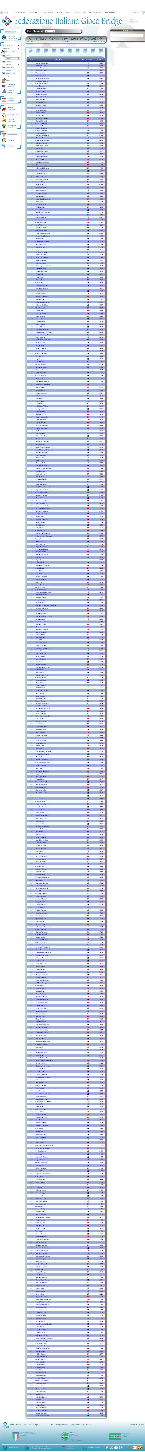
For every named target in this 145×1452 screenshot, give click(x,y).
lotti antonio (39, 1142)
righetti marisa (40, 268)
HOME (4, 12)
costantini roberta (41, 179)
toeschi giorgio (40, 91)
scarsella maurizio (41, 622)
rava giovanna (40, 1391)
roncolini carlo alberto (43, 751)
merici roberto (40, 525)
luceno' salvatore (41, 651)
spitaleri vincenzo (41, 296)
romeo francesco (41, 735)
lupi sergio (39, 359)
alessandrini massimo (42, 1256)
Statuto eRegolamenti (11, 108)
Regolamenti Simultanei (11, 85)
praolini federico (41, 1277)
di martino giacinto (42, 877)
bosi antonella (40, 361)
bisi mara (38, 574)
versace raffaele (40, 837)
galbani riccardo (41, 1267)
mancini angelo (40, 190)
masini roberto (40, 260)
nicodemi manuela (41, 940)
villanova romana (41, 958)
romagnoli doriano (41, 409)
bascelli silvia (40, 571)
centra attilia (39, 1112)
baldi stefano (39, 821)
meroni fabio (39, 1038)
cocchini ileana (40, 677)
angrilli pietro (40, 274)
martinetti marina (41, 997)
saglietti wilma (40, 1096)
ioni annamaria (40, 653)
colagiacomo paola (41, 955)
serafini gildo (40, 619)
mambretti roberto (41, 883)
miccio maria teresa (42, 1280)
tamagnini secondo (41, 519)
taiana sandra (40, 539)
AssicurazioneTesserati (12, 126)
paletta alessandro (41, 1011)
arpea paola (39, 1106)
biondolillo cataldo (41, 285)
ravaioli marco (40, 905)
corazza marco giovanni (43, 332)
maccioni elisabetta (41, 145)
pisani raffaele (40, 994)
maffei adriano (40, 1134)
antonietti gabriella (41, 1239)
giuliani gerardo (41, 110)
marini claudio (40, 99)
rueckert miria (40, 871)
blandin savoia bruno (42, 667)
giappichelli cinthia (42, 1248)
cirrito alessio (40, 210)
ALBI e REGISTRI (47, 12)
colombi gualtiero (41, 305)
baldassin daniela (41, 217)
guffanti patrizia (40, 375)
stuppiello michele (41, 840)
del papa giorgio (41, 983)
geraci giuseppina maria (43, 1302)
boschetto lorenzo (41, 425)
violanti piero (39, 779)
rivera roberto (40, 68)
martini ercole (40, 324)
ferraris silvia (40, 966)
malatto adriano (40, 1318)
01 (30, 51)
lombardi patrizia (41, 899)
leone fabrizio (40, 602)
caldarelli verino (41, 143)
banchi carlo (39, 387)
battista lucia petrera (42, 396)
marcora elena (40, 687)
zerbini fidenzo (40, 799)
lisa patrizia (39, 724)
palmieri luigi (40, 1209)
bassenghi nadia (40, 1315)
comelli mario (40, 471)
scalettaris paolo (40, 474)
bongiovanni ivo (40, 1375)
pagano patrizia (40, 977)
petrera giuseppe (41, 1413)
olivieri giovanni (41, 1008)
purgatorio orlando (41, 511)
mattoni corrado (40, 624)
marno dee (39, 748)
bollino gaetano (40, 1354)
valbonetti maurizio (41, 441)
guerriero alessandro (42, 288)
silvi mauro (39, 880)
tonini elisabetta (41, 1122)
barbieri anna (40, 411)
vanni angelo (39, 73)
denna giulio (39, 476)
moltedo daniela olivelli (43, 616)
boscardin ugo (40, 544)
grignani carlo (40, 738)
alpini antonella (40, 1114)
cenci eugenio (40, 316)
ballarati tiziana (40, 645)
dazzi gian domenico (42, 199)
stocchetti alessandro (42, 447)
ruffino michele (40, 422)
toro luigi (38, 1231)
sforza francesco (41, 1245)
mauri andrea (39, 683)
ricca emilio (39, 126)
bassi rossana (40, 1091)
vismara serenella (41, 726)
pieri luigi (38, 768)
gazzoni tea (39, 557)
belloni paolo (39, 310)
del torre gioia (40, 776)
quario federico (40, 918)
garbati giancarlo (41, 428)
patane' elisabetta (41, 1410)
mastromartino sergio (42, 1066)
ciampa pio (39, 1104)
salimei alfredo (40, 364)
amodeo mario (40, 154)
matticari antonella (41, 1282)
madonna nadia (40, 790)
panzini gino (39, 745)
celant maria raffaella (42, 533)
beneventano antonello (43, 952)
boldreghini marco (41, 151)
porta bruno (39, 1275)
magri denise (39, 627)
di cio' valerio (40, 1378)
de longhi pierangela (42, 947)
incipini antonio (40, 204)
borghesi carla (40, 834)
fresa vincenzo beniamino (44, 450)
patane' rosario (40, 1185)
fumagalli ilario (40, 244)
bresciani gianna (41, 824)
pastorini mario (40, 313)
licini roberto (40, 907)
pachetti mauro (40, 991)
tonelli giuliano (40, 76)
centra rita (39, 670)
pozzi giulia (39, 457)
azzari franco (40, 321)
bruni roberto (40, 291)
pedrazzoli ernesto (41, 1157)
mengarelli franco (41, 1297)
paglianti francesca (41, 547)
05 (62, 51)
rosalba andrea (40, 372)
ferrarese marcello (41, 608)
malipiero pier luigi (42, 135)
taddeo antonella (41, 94)
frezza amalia (40, 637)
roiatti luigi (39, 1327)
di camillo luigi (41, 452)
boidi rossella (40, 961)
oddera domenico (41, 1162)
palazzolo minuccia (41, 1002)
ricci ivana (39, 403)
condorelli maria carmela (44, 1145)
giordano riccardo (41, 492)
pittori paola (39, 541)
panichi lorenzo (40, 765)
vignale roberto (40, 88)
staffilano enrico (41, 1408)
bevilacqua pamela (41, 549)
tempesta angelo (41, 1052)
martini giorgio (40, 176)
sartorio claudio (40, 182)
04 (54, 51)
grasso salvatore (41, 187)
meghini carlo (40, 1321)
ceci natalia (39, 1128)
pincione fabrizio (41, 414)
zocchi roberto (40, 1069)
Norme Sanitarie (12, 134)
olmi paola (39, 1206)
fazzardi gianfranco (42, 1024)
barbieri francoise (41, 484)
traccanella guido (41, 782)
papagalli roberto (41, 252)
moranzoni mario (41, 579)
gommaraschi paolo (42, 302)
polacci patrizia (40, 348)
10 (101, 51)
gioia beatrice (40, 1220)
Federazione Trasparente (71, 1447)
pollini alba (39, 831)
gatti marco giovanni (42, 487)
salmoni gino (39, 444)
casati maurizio (40, 972)
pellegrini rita (40, 656)
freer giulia (39, 1131)
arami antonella (40, 419)
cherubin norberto (41, 83)
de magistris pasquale (42, 508)
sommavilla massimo (42, 708)
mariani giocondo (41, 121)
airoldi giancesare (41, 1329)
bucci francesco (40, 1137)
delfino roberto (40, 910)
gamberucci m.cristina (43, 1101)
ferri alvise (39, 225)
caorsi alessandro (41, 640)
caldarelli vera (40, 247)
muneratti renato (41, 784)
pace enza (38, 945)
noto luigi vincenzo (42, 916)
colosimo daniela (41, 1397)
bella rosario (39, 398)
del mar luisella (41, 1236)
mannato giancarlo (41, 975)
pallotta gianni (40, 1063)
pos (31, 59)
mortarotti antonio (41, 65)
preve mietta (39, 1261)
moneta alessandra (41, 63)
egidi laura (39, 1047)
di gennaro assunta (42, 754)
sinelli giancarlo (41, 664)
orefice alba (39, 401)
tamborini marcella (41, 257)
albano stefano (40, 845)
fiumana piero (40, 1016)
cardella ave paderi (41, 1044)
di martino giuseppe (42, 826)
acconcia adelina (41, 173)
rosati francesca (41, 393)
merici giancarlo (41, 793)
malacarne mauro (41, 165)
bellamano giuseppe (42, 565)
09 (93, 51)
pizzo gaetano (40, 696)
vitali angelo (39, 220)
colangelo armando (42, 162)
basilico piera (39, 562)
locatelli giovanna (41, 829)
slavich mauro (40, 522)
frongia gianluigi (41, 1253)
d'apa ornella (39, 1362)
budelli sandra (40, 1005)
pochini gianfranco (41, 1125)
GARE (68, 12)
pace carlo (39, 319)
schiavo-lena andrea (42, 1077)
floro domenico (40, 308)
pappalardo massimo (42, 1415)
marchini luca (40, 1225)
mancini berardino (41, 97)
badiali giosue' (40, 1351)
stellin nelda (39, 950)
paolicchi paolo (40, 740)
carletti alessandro (41, 417)
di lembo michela (41, 1030)
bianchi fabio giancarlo (43, 468)
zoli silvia (38, 582)
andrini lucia (40, 1332)
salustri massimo (41, 576)
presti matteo (39, 482)
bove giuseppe (40, 854)
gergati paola (39, 1269)
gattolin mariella (41, 1356)
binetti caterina (40, 842)
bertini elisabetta (41, 964)
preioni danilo (40, 810)
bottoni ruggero (40, 711)
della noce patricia (41, 815)
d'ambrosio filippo (41, 629)
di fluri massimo (41, 193)
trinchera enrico (40, 1082)
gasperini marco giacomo (44, 1338)
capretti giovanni (41, 934)
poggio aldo (39, 774)
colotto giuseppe (41, 130)
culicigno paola (40, 801)
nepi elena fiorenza (42, 1304)
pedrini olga (39, 345)
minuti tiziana (40, 498)
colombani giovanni (42, 168)
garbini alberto (40, 929)
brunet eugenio (40, 743)
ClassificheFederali (11, 91)
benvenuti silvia (40, 886)
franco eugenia (40, 659)
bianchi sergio (40, 1285)
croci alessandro (41, 123)
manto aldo (39, 148)
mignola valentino (41, 932)
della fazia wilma (41, 406)
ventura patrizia (40, 1035)
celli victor (39, 282)
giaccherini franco (41, 230)
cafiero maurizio (41, 128)
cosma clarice (40, 874)
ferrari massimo (40, 327)
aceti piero (39, 851)
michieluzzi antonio (42, 554)
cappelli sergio (40, 1085)
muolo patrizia (40, 433)
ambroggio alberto (41, 1032)
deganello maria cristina (43, 490)
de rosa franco (40, 1151)
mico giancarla (40, 1242)
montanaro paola (41, 1389)
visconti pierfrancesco (42, 233)
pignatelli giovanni (41, 888)
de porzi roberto (41, 924)
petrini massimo (40, 1372)
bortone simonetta (41, 999)
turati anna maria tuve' (43, 716)
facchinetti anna (41, 102)
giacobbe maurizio (41, 1335)
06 (70, 51)
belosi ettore (39, 812)
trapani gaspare (40, 701)
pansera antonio (40, 721)
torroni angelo (40, 1182)
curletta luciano (40, 222)
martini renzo (40, 757)
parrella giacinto (41, 227)
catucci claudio (40, 436)
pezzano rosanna (41, 594)
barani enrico (39, 891)
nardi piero (39, 431)
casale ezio (39, 985)
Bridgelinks (11, 146)
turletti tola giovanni (42, 212)
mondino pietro (40, 551)
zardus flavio (39, 1179)
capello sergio (40, 1367)
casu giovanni (40, 1370)
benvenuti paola (40, 1383)
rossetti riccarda (41, 479)
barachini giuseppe (41, 807)
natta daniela (39, 921)
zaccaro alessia (40, 1021)
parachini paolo (40, 729)
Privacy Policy (13, 1447)
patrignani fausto (41, 367)
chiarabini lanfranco (42, 648)
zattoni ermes (40, 1071)
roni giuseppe (40, 796)
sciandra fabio (40, 342)
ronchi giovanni (41, 1310)
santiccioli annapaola (42, 1341)
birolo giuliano (40, 255)
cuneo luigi (39, 866)
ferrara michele (40, 864)
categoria (87, 59)
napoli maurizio (40, 455)
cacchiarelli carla (41, 818)
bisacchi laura (40, 1386)
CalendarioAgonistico (11, 99)
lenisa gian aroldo (41, 118)
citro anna (39, 1055)
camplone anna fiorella (43, 1324)
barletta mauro (40, 1234)
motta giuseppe (40, 1214)
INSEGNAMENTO (111, 12)
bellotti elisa (39, 1288)
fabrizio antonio (41, 1307)
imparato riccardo (41, 675)
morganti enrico (40, 597)
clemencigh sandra (41, 1343)
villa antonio (39, 277)
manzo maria (39, 672)
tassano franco (40, 294)
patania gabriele (40, 250)
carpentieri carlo (41, 590)
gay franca (39, 1176)
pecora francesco (41, 585)
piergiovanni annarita (42, 1041)
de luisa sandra (40, 1014)
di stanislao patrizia (42, 78)
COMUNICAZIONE (95, 12)
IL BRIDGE (34, 12)
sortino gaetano (40, 1168)
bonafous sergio (40, 1402)
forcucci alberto (40, 859)
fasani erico (39, 299)
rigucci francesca (41, 1312)
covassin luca (40, 1223)
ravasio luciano (40, 680)
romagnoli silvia (41, 1117)
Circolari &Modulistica (11, 120)
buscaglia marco (41, 503)
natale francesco (41, 465)
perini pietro (39, 159)
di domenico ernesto (42, 1217)
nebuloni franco (40, 1165)
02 (38, 51)
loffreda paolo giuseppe (43, 536)
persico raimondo (41, 1264)
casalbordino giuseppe (43, 1148)
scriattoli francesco (41, 703)
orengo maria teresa (42, 1380)
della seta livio (40, 1198)
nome (58, 59)
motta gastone (40, 138)
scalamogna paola (41, 1099)
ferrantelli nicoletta (42, 771)
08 (85, 51)
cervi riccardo (40, 942)
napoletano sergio (41, 156)
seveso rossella (40, 632)
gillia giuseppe (40, 1193)
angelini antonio (41, 913)
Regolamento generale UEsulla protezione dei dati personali (41, 1447)
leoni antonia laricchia (43, 592)
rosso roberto (40, 108)
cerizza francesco (41, 460)
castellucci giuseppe (42, 140)
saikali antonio (40, 713)
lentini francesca (41, 1027)
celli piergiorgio (40, 263)
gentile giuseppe (41, 353)
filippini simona (40, 662)
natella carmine (40, 1080)
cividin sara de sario (42, 236)
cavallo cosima (40, 1120)
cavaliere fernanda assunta (44, 351)
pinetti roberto (40, 1394)
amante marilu (40, 1346)
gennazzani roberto (42, 241)
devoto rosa (39, 280)
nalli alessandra (40, 1400)
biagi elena (39, 528)
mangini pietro (40, 196)
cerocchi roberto (41, 869)
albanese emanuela (41, 335)
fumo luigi (39, 378)
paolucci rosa (40, 1228)
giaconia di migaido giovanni (45, 605)
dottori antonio (40, 896)
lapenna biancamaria (42, 1174)
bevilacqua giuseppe (42, 381)
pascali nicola (40, 1291)
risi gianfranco (40, 1204)
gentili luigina (40, 337)
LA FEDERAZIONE (20, 12)
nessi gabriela (40, 634)
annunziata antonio (42, 506)
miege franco (39, 1019)
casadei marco (40, 530)
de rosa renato (40, 613)
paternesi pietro (40, 105)
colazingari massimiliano (43, 927)
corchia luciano (40, 1109)
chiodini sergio (40, 1190)
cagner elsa (39, 215)
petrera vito (39, 438)
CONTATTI (139, 12)
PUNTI (59, 12)
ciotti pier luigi (40, 804)
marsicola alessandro (42, 384)
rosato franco (40, 969)
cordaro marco (40, 1405)
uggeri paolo (39, 560)
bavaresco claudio (41, 81)
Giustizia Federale (13, 115)
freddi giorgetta (40, 1259)
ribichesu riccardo (41, 514)
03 (46, 51)
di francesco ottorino (42, 501)
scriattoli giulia (40, 706)
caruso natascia (40, 1272)
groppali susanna (41, 893)
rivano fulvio (40, 1196)
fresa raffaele (40, 390)
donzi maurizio (40, 133)
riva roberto (39, 1088)
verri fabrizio (39, 207)
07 (77, 51)
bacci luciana (40, 600)
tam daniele (39, 718)
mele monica (39, 238)
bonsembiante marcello (43, 1299)
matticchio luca (40, 698)
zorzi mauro (39, 568)
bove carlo (39, 356)
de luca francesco (41, 856)
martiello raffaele (41, 1201)
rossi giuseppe (40, 988)
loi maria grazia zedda (43, 340)
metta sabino (39, 1294)
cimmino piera (40, 1140)
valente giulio (40, 937)
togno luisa (39, 516)
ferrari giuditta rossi (42, 1094)
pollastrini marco (41, 70)
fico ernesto (39, 693)
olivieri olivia (40, 587)
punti (100, 59)
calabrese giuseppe (41, 1251)
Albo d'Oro (11, 140)
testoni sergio (40, 115)
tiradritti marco (40, 861)
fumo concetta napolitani (44, 1060)
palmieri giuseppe (41, 495)
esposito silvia (40, 1211)
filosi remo (39, 202)
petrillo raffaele (40, 848)
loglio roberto (40, 1160)
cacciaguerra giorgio (42, 762)
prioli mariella (40, 732)
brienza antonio (40, 611)
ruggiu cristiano (41, 1074)
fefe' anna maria (41, 642)
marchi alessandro (41, 759)
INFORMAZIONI (79, 12)
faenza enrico (40, 113)
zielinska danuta (41, 171)
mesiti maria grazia (42, 1348)
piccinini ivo (39, 184)
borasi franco (40, 1364)
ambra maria (39, 1187)
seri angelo (39, 1154)
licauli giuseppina (41, 690)
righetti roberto (40, 1171)
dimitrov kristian (41, 370)
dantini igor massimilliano (44, 266)
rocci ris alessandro (42, 980)
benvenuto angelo (41, 329)
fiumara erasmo (40, 787)
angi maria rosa (41, 271)
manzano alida (40, 463)
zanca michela (40, 1050)
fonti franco (39, 86)
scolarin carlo (40, 1359)
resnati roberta (40, 685)
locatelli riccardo (41, 1058)
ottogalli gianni (40, 902)
